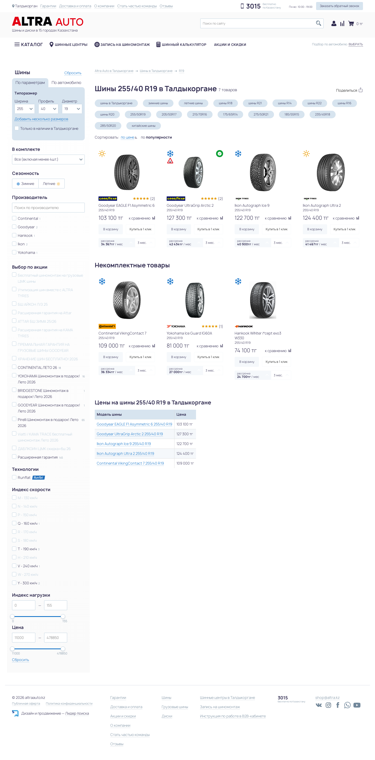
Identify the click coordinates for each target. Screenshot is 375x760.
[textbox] (262, 23)
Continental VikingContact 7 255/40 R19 (130, 463)
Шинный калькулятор (184, 45)
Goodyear (26, 227)
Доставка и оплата (75, 6)
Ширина (21, 101)
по (156, 137)
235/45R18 (322, 114)
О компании (105, 6)
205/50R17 (169, 114)
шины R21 (255, 103)
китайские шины (143, 126)
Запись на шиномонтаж (125, 45)
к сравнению (142, 218)
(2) (152, 198)
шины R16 (344, 103)
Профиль (46, 101)
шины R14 (285, 103)
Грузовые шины (175, 706)
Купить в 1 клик (140, 229)
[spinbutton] (23, 605)
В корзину (110, 229)
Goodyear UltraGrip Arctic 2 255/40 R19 (130, 433)
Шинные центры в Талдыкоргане (227, 697)
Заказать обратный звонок (339, 6)
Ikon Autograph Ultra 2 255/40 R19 (125, 453)
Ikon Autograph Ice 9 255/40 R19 (124, 443)
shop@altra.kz (327, 697)
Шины (166, 697)
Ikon (21, 244)
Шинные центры (71, 45)
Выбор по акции (29, 267)
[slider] (12, 616)
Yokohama (26, 252)
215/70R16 (200, 114)
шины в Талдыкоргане (116, 103)
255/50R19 (138, 114)
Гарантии (48, 6)
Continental (28, 218)
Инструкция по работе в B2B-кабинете (233, 716)
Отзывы (166, 6)
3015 (253, 6)
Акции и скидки (230, 45)
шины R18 (225, 103)
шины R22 (315, 103)
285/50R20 (108, 126)
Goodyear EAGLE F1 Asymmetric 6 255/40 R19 (134, 424)
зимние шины (158, 103)
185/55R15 (292, 114)
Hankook (25, 235)
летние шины (193, 103)
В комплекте (26, 149)
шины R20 (107, 114)
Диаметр (69, 101)
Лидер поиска (77, 713)
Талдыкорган (26, 6)
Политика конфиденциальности (69, 704)
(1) (221, 326)
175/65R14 (230, 114)
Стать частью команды (137, 6)
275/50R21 (261, 114)
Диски (167, 716)
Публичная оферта (26, 704)
